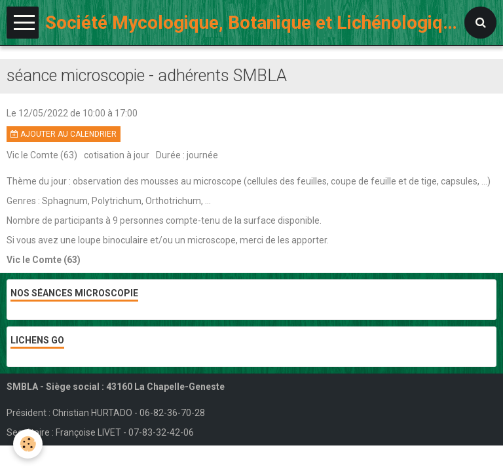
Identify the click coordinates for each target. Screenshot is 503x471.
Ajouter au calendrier (63, 134)
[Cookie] (28, 444)
